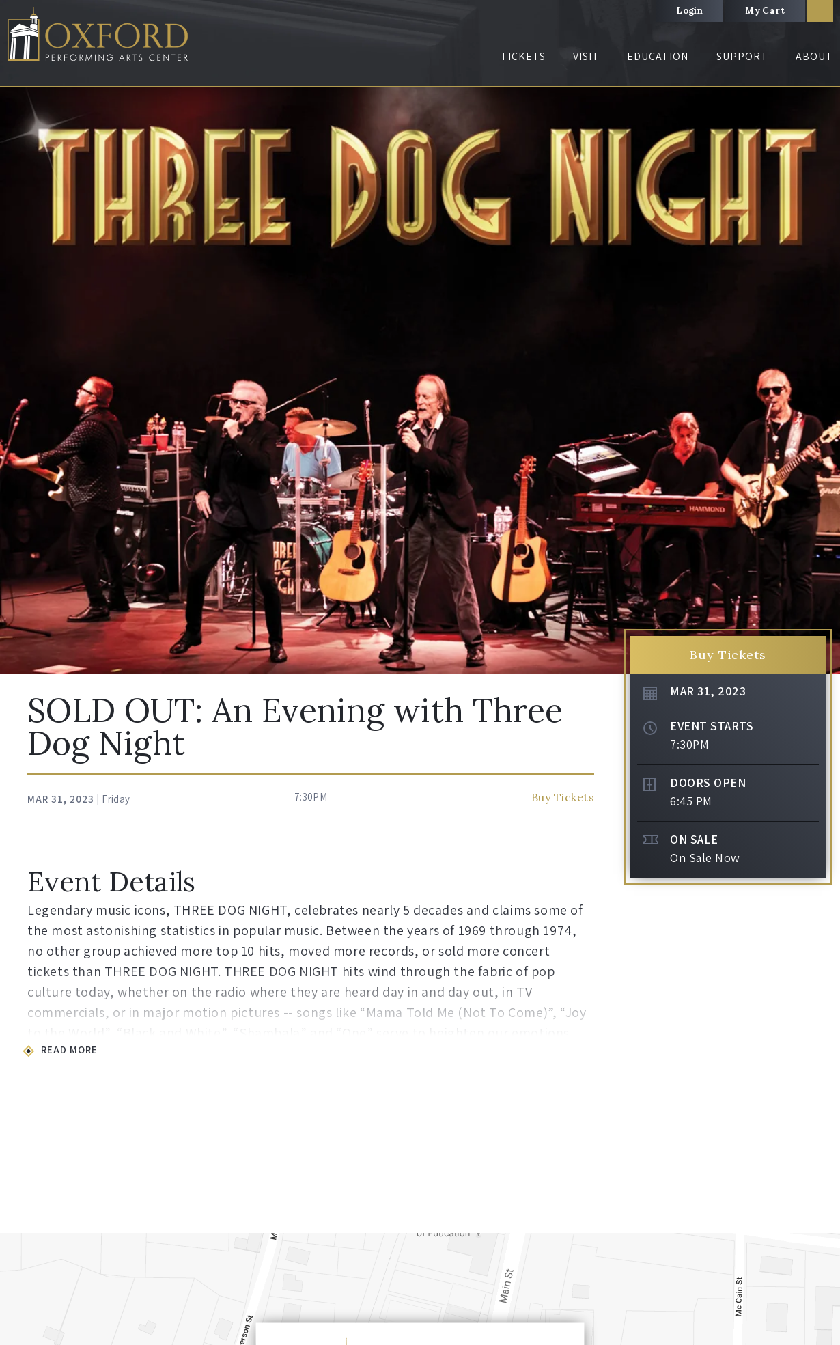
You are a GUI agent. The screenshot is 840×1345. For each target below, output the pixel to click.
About (814, 56)
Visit (586, 56)
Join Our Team (659, 1106)
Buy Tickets (562, 184)
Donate (510, 1062)
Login (689, 10)
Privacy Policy (332, 1336)
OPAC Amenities (256, 1084)
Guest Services (253, 1106)
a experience (759, 1335)
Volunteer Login (755, 1258)
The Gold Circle (527, 1084)
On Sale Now (705, 244)
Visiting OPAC (251, 1062)
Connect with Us (662, 1084)
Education (657, 56)
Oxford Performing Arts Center (102, 35)
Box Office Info (127, 1084)
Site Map (391, 1336)
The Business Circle (534, 1106)
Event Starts (711, 112)
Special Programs (133, 1128)
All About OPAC (660, 1062)
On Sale (694, 226)
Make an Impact (527, 1128)
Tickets (523, 56)
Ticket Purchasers (133, 1106)
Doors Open (708, 169)
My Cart (765, 10)
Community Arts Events (392, 1128)
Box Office (772, 1069)
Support (742, 56)
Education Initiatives (387, 1084)
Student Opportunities (390, 1062)
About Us (769, 1047)
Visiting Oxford (254, 1128)
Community (653, 1128)
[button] (15, 961)
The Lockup (775, 1091)
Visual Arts (366, 1106)
